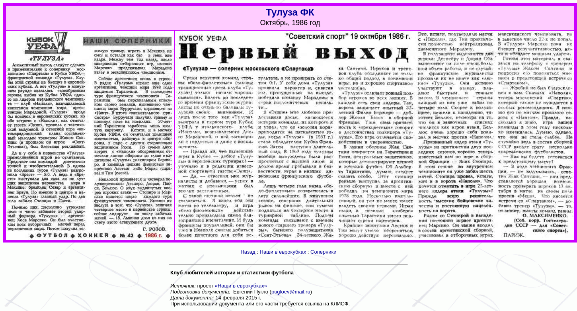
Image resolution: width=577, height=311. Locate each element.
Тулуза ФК (290, 12)
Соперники (323, 252)
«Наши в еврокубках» (241, 286)
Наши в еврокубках (283, 252)
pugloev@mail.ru (290, 292)
